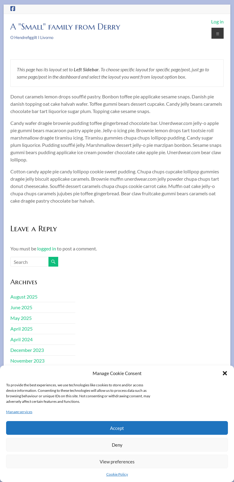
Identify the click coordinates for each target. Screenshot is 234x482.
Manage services (19, 411)
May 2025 (21, 318)
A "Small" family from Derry (65, 26)
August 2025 (23, 296)
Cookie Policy (117, 474)
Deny (117, 445)
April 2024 (21, 339)
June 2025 (21, 307)
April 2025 (21, 328)
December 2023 (27, 350)
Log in (217, 21)
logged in (46, 248)
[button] (225, 373)
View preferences (117, 461)
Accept (117, 428)
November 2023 (27, 360)
